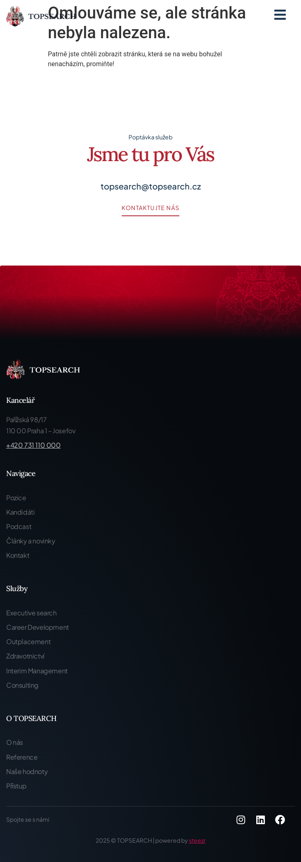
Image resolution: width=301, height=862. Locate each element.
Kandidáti (20, 512)
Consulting (22, 685)
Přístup (16, 785)
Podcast (18, 526)
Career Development (37, 627)
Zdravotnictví (25, 656)
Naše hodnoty (27, 771)
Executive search (31, 612)
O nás (14, 742)
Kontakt (17, 555)
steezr (197, 840)
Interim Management (37, 670)
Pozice (16, 497)
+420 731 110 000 (33, 445)
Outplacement (28, 641)
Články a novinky (30, 540)
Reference (21, 757)
